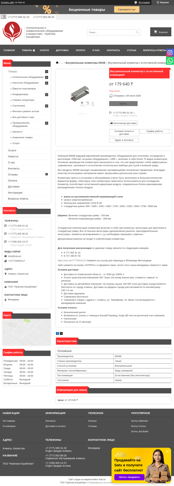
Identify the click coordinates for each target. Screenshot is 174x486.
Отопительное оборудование (28, 77)
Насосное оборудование (25, 82)
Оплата (80, 50)
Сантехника (18, 105)
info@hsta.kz (14, 256)
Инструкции (15, 192)
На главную (9, 420)
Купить (123, 103)
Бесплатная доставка (124, 123)
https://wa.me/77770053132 (72, 260)
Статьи (131, 50)
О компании (9, 426)
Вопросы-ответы (154, 50)
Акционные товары (22, 137)
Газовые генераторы (23, 100)
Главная (9, 50)
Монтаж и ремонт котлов (25, 111)
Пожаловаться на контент (101, 482)
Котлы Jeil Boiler (139, 431)
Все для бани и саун (23, 117)
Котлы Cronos (138, 426)
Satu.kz (102, 479)
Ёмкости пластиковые (24, 88)
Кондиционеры (20, 94)
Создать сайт (7, 2)
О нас (96, 50)
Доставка (62, 50)
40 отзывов (144, 2)
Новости (13, 156)
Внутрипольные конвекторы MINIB (85, 62)
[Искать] (137, 32)
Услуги (44, 50)
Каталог (92, 420)
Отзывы (13, 174)
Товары (27, 50)
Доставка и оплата (55, 426)
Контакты (113, 50)
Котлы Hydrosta (139, 420)
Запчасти (17, 131)
